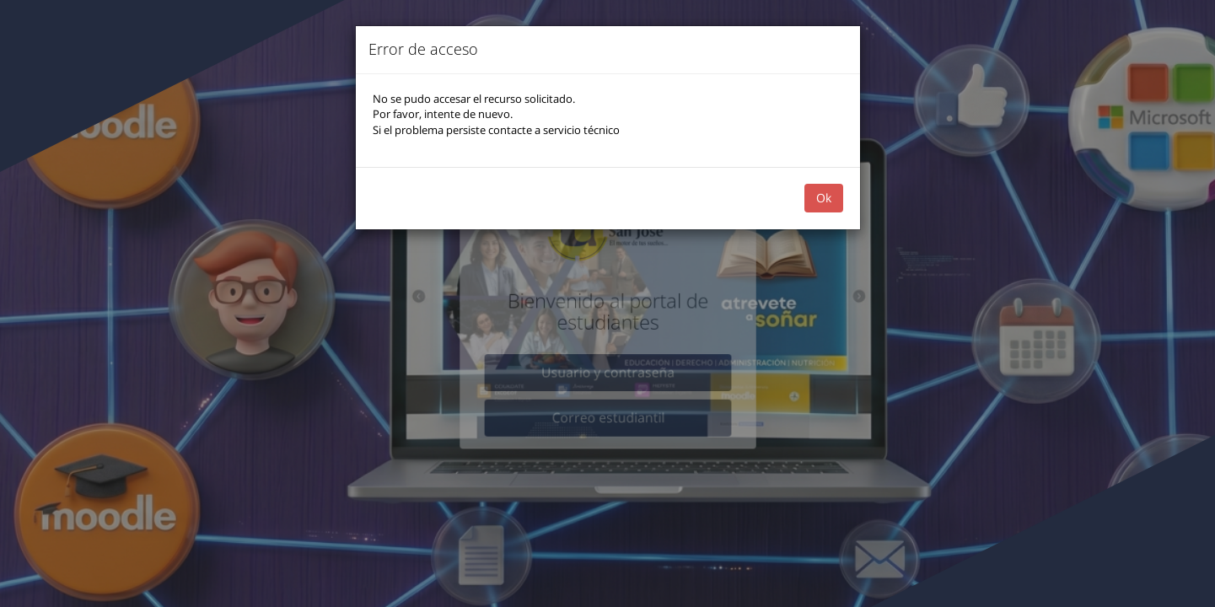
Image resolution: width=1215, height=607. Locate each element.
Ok (823, 198)
